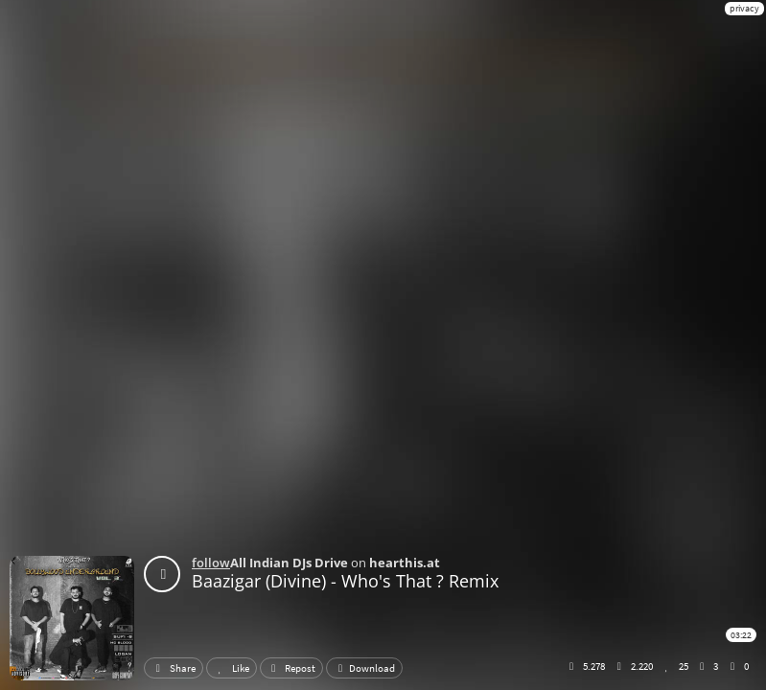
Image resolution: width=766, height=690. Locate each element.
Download (364, 668)
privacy (744, 8)
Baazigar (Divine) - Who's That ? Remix (345, 580)
